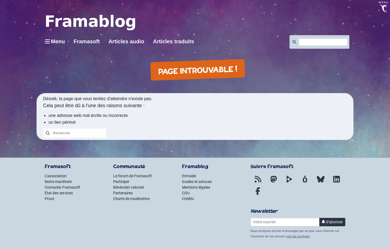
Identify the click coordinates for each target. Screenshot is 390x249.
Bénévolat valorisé (128, 187)
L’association (56, 176)
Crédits (188, 198)
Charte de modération (131, 198)
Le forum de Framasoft (132, 176)
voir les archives (298, 236)
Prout (49, 198)
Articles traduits (173, 41)
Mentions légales (196, 187)
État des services (59, 193)
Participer (121, 181)
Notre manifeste (58, 181)
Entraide (189, 176)
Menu (58, 41)
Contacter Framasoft (62, 187)
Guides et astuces (197, 181)
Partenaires (123, 193)
